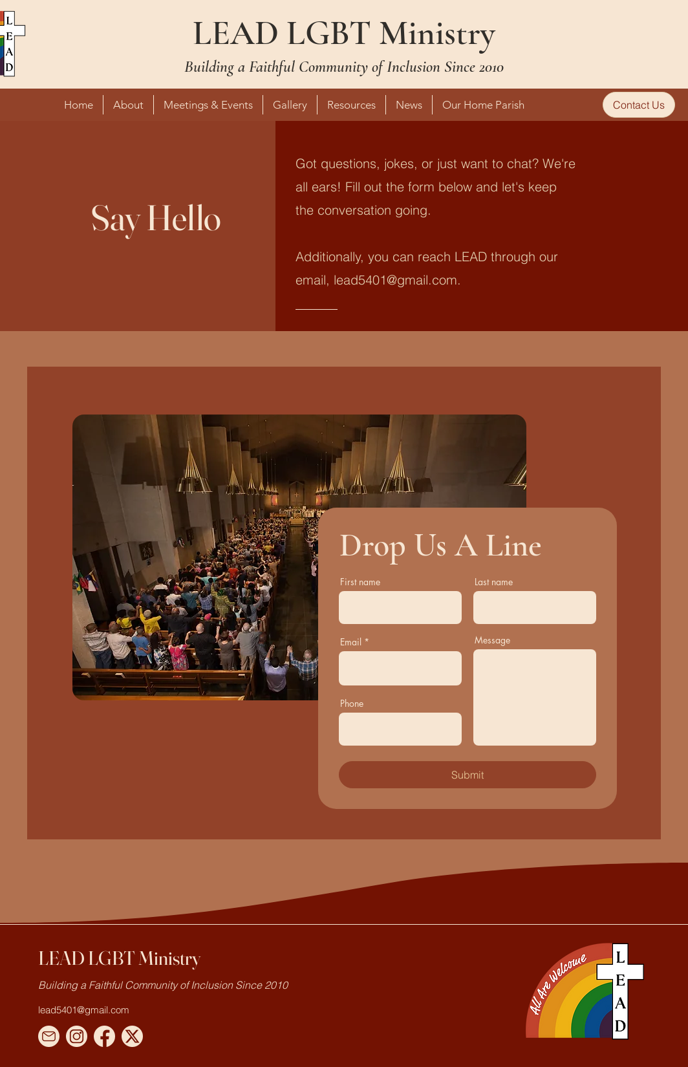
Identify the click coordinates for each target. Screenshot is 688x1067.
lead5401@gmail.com (395, 280)
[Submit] (467, 774)
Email (350, 642)
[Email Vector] (48, 1036)
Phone (351, 703)
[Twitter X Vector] (132, 1036)
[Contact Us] (639, 105)
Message (492, 640)
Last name (494, 582)
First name (360, 582)
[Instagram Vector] (76, 1036)
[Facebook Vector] (104, 1036)
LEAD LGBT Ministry (344, 33)
